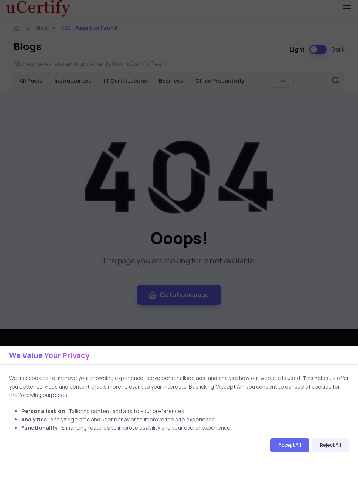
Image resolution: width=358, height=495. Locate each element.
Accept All (289, 445)
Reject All (330, 445)
